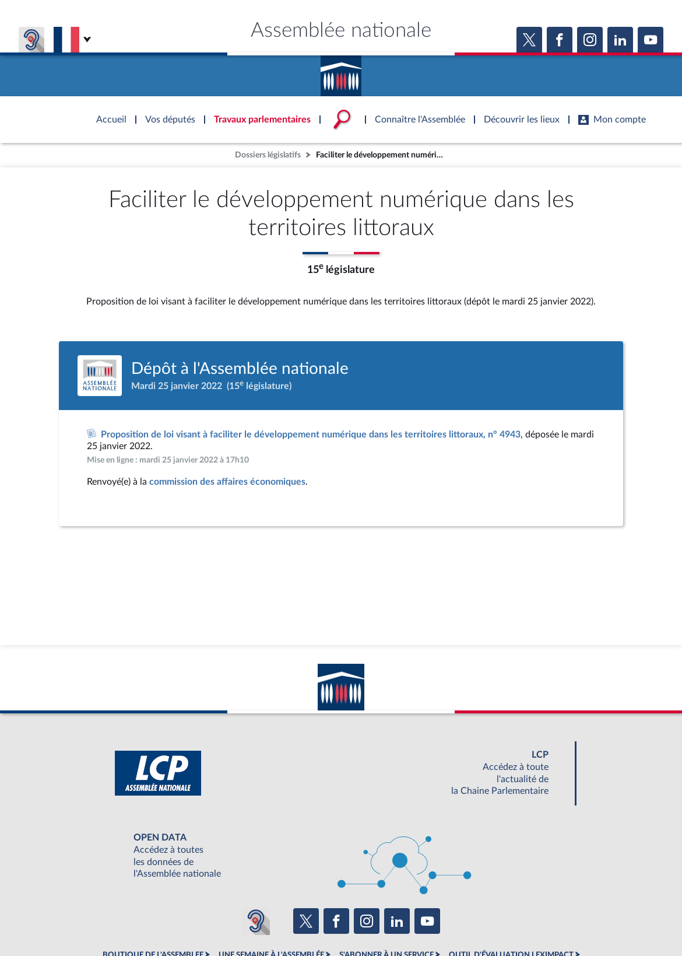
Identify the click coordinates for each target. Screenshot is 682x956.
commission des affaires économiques (227, 481)
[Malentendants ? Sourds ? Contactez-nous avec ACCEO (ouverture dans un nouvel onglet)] (256, 921)
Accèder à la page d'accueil (341, 71)
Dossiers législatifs (268, 154)
